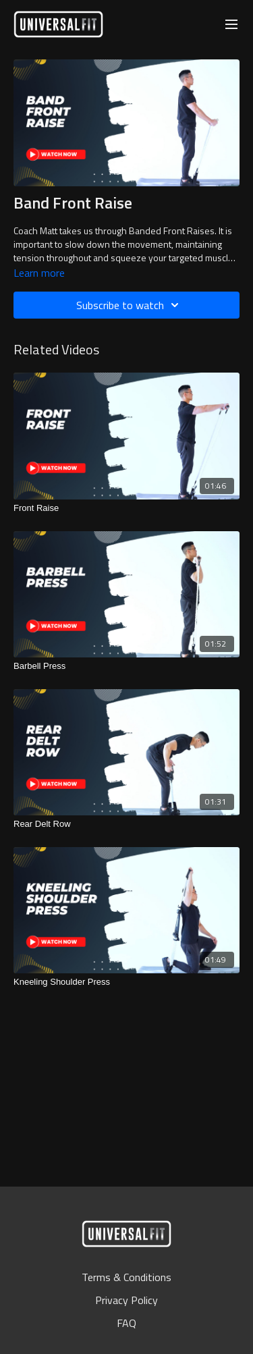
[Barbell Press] (126, 666)
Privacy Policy (126, 1300)
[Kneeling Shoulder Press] (126, 982)
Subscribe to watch (129, 305)
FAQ (126, 1323)
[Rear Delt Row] (126, 824)
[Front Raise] (126, 508)
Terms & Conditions (126, 1277)
